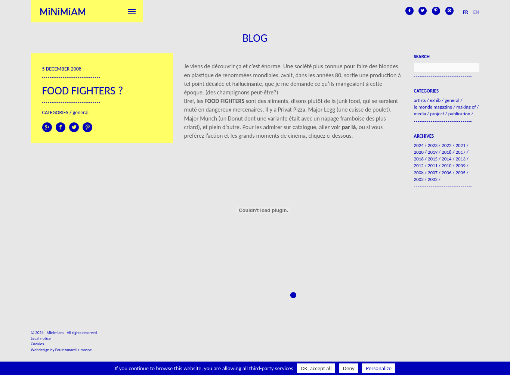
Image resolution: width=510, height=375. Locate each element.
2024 (419, 145)
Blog (255, 38)
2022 (446, 145)
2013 (460, 159)
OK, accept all (316, 368)
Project (437, 113)
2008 (419, 172)
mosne (86, 349)
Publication (459, 113)
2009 (460, 165)
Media (420, 113)
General (81, 112)
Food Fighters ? (82, 90)
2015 (433, 159)
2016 (419, 159)
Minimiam (63, 11)
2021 (460, 145)
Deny (349, 368)
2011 (433, 165)
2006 (446, 172)
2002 (433, 179)
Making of (466, 107)
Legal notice (41, 338)
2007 (433, 172)
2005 (460, 172)
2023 (433, 145)
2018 (446, 152)
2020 (419, 152)
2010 (446, 165)
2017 (460, 152)
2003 (419, 179)
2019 (433, 152)
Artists (420, 100)
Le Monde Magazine (433, 107)
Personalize (379, 368)
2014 (446, 159)
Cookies (37, 343)
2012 (419, 165)
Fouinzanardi (66, 349)
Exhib (435, 100)
